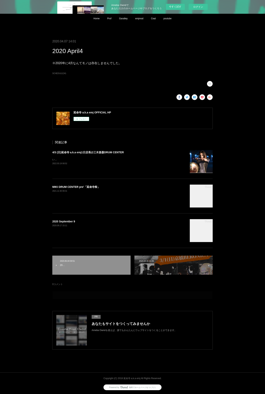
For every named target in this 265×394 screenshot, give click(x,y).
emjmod (139, 18)
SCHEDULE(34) (59, 73)
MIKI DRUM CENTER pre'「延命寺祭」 (76, 186)
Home (97, 18)
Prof (109, 18)
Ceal (153, 18)
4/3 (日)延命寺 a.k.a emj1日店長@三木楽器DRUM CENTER (88, 152)
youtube (167, 18)
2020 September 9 (63, 221)
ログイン (198, 6)
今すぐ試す (175, 6)
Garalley (123, 18)
